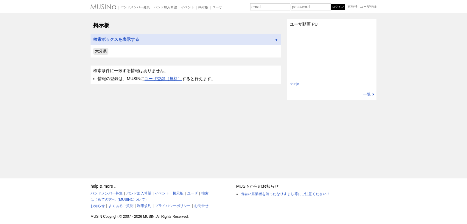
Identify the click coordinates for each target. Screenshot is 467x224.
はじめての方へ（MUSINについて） (120, 199)
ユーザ (217, 7)
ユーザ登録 (368, 6)
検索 (204, 193)
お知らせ (98, 206)
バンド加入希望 (165, 7)
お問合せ (201, 206)
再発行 (352, 6)
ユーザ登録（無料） (163, 78)
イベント (187, 7)
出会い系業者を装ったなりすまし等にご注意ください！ (285, 194)
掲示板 (203, 7)
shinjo (294, 84)
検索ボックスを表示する (185, 39)
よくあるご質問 (120, 206)
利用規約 (144, 206)
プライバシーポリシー (173, 206)
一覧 (367, 94)
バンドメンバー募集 (135, 7)
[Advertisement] (186, 128)
